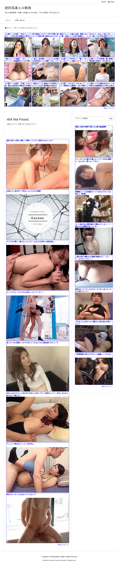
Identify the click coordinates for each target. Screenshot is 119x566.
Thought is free (71, 560)
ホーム (9, 28)
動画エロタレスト (109, 108)
